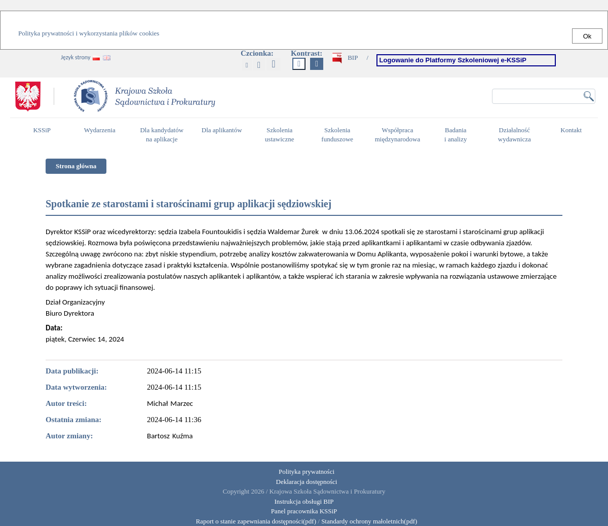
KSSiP (44, 134)
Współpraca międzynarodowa (399, 134)
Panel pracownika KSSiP (304, 511)
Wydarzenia (100, 130)
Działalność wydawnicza (517, 134)
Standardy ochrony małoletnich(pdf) (369, 521)
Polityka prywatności (306, 471)
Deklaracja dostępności (306, 481)
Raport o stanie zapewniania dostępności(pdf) (253, 521)
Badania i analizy (458, 134)
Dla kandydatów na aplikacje (161, 134)
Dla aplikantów (223, 134)
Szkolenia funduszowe (339, 134)
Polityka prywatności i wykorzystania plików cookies (88, 33)
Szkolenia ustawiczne (282, 134)
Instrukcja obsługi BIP (304, 501)
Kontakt (573, 134)
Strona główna (76, 166)
